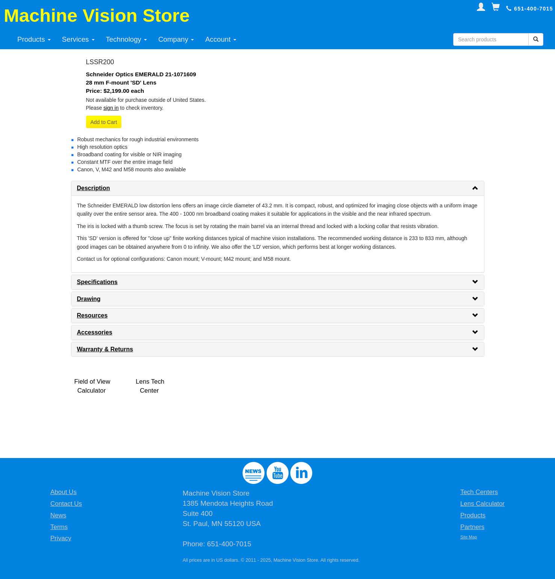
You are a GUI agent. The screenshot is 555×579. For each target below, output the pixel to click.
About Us (63, 492)
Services (78, 39)
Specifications (97, 282)
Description (93, 188)
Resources (92, 315)
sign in (110, 108)
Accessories (94, 332)
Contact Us (66, 503)
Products (34, 39)
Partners (472, 527)
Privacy (60, 538)
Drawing (89, 299)
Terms (59, 527)
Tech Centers (479, 492)
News (58, 515)
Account (220, 39)
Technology (126, 39)
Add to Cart (104, 122)
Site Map (468, 537)
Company (176, 39)
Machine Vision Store (97, 15)
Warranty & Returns (105, 349)
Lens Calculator (482, 503)
